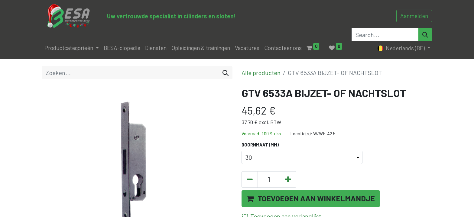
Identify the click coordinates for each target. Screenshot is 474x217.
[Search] (425, 34)
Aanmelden (414, 15)
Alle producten (261, 72)
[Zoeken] (225, 72)
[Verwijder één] (250, 179)
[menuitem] (122, 48)
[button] (311, 198)
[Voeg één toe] (288, 179)
